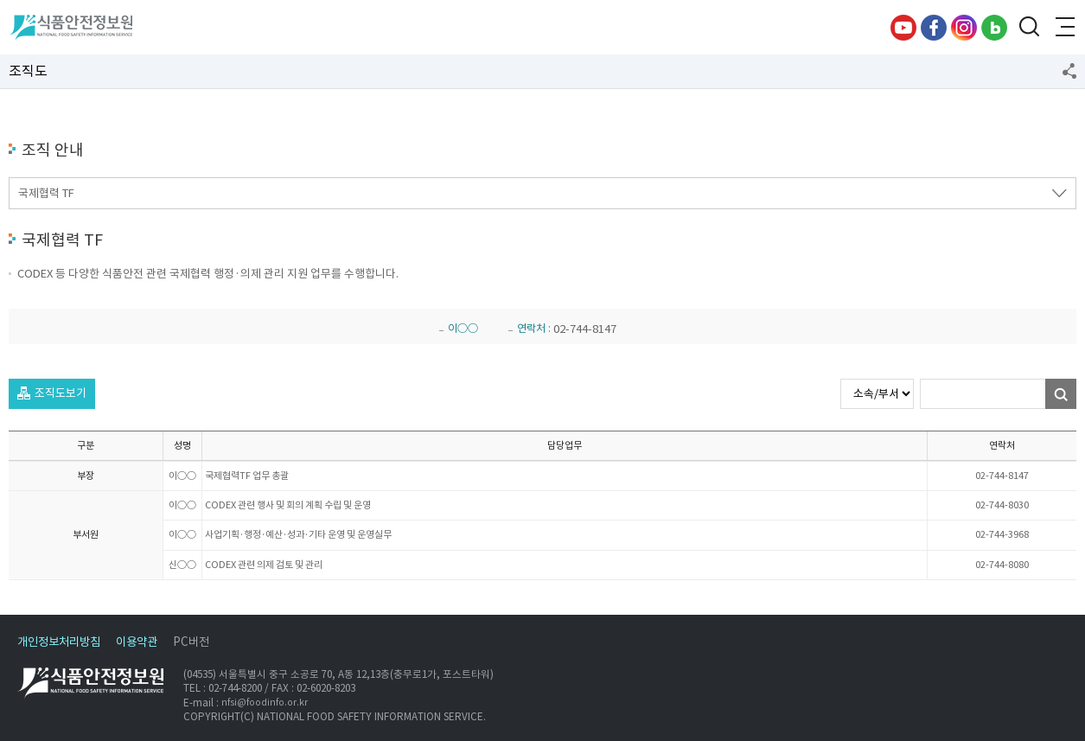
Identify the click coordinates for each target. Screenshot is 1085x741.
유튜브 (903, 28)
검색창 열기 (1029, 28)
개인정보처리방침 (58, 642)
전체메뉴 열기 (1063, 28)
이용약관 (136, 642)
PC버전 (191, 642)
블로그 (994, 28)
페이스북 (934, 28)
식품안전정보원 (70, 28)
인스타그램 (964, 28)
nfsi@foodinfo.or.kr (264, 702)
